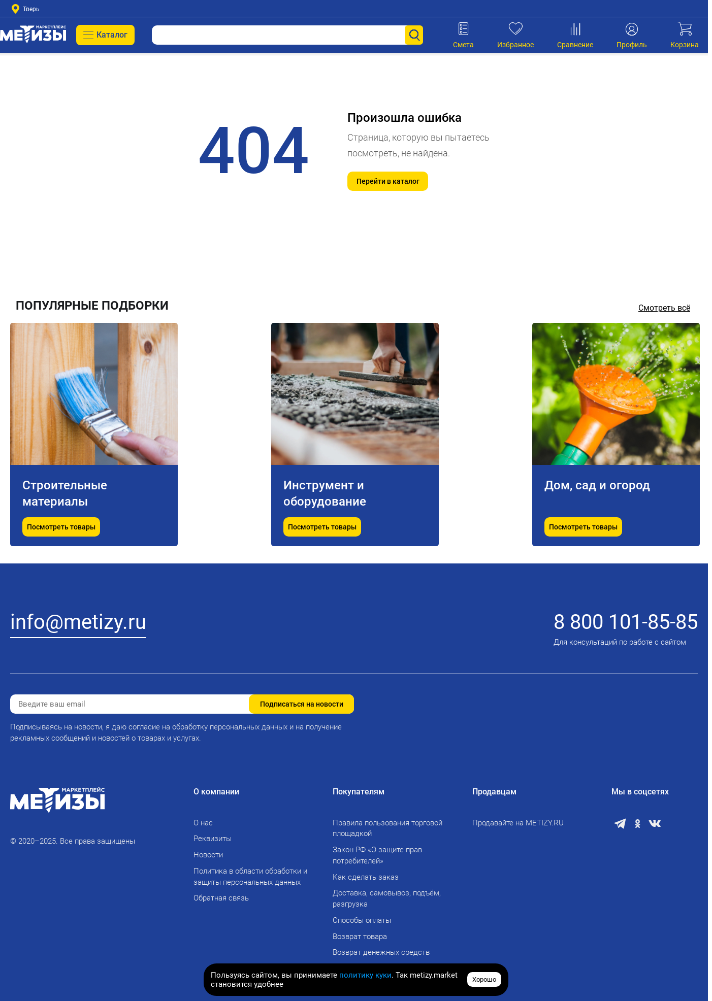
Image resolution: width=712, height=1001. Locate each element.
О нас (203, 822)
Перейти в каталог (388, 181)
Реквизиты (212, 838)
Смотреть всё (664, 308)
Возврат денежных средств (381, 952)
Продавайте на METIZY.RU (518, 822)
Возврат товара (360, 936)
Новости (208, 854)
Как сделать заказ (366, 877)
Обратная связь (221, 898)
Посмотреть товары (61, 527)
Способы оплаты (362, 920)
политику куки (365, 975)
